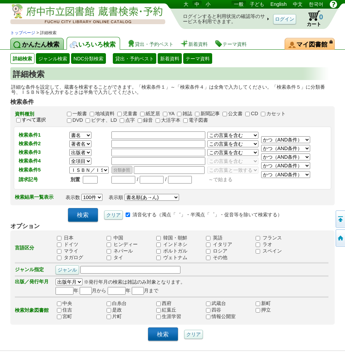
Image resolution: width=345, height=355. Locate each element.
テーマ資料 (198, 58)
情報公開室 (221, 316)
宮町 (72, 316)
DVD (77, 120)
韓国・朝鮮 (171, 237)
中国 (115, 237)
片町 (121, 316)
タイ (115, 257)
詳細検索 (22, 58)
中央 (72, 303)
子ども (257, 4)
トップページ (22, 32)
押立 (270, 310)
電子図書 (198, 120)
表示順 (144, 197)
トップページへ (340, 238)
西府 (171, 303)
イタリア (219, 244)
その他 (216, 257)
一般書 (79, 113)
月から (93, 290)
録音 (148, 120)
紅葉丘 (171, 310)
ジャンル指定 (29, 269)
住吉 (72, 310)
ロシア (216, 251)
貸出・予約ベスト (134, 58)
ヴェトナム (171, 257)
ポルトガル (171, 251)
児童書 (130, 113)
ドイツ (67, 244)
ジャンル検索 (52, 58)
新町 (270, 303)
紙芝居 (153, 113)
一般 (239, 4)
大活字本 (170, 120)
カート (311, 18)
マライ (67, 251)
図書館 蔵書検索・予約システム (83, 14)
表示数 (84, 197)
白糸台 (121, 303)
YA (171, 113)
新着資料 (169, 58)
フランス (269, 237)
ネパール (120, 251)
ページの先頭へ (340, 219)
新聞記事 (210, 113)
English (278, 4)
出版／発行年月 (32, 281)
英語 (214, 237)
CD (254, 113)
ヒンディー (122, 244)
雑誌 (187, 113)
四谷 (221, 310)
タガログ (70, 257)
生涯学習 (171, 316)
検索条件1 (30, 135)
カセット (276, 113)
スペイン (269, 251)
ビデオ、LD (104, 120)
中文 (298, 4)
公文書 (235, 113)
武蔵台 (221, 303)
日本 (65, 237)
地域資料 (105, 113)
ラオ (264, 244)
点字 (130, 120)
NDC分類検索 (88, 58)
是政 (121, 310)
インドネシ (171, 244)
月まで (145, 290)
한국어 (316, 4)
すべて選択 (34, 119)
